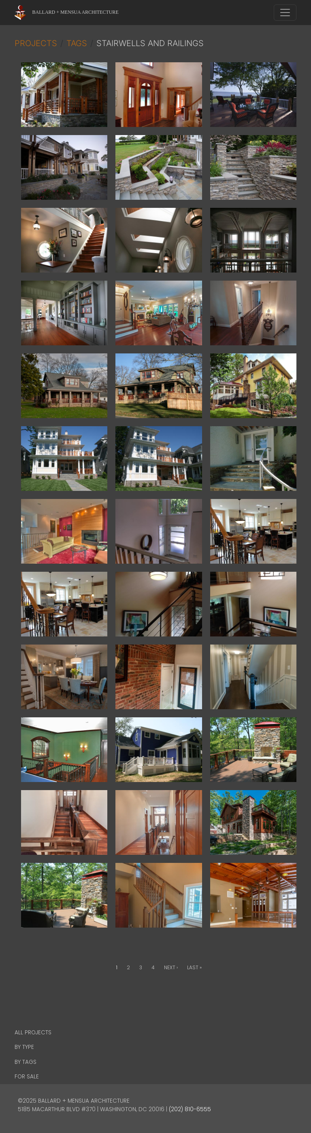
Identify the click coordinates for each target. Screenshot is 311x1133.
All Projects (33, 1032)
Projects (36, 43)
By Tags (25, 1062)
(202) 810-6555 (190, 1109)
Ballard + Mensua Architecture (75, 12)
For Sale (27, 1076)
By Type (24, 1047)
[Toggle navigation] (285, 12)
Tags (76, 43)
